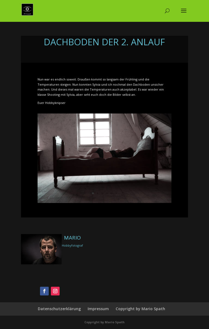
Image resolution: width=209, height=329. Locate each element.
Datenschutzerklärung (59, 308)
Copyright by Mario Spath (140, 308)
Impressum (98, 308)
